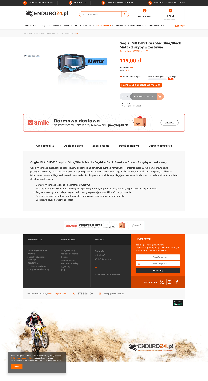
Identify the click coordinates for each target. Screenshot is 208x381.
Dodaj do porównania (132, 106)
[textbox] (102, 14)
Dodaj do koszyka (143, 96)
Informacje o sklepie (37, 250)
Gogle (76, 33)
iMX (131, 68)
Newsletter (143, 239)
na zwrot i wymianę (38, 3)
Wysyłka (31, 254)
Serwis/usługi (135, 26)
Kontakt (180, 26)
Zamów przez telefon (166, 3)
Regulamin (32, 263)
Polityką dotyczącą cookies (22, 358)
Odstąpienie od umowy (38, 269)
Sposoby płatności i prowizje (36, 258)
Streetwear (155, 26)
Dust (127, 70)
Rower (119, 26)
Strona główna (38, 33)
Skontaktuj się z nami (57, 293)
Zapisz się (158, 270)
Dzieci (56, 26)
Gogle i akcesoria (65, 33)
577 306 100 (85, 293)
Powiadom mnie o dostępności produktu (141, 85)
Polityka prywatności (37, 266)
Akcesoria (30, 26)
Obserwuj (127, 103)
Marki (67, 26)
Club (77, 3)
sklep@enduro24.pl (114, 293)
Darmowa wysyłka (117, 3)
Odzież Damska (83, 26)
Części (44, 26)
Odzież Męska (103, 26)
